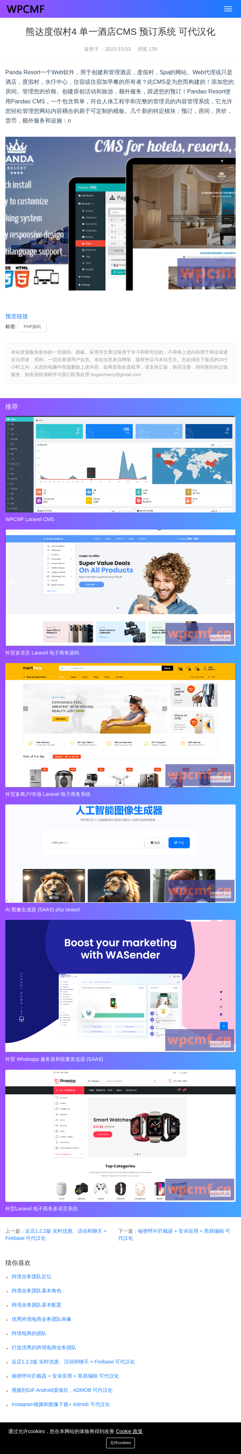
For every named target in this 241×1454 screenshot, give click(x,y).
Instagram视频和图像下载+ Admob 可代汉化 (61, 1404)
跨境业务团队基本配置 (36, 1304)
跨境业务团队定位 (31, 1276)
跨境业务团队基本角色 (36, 1290)
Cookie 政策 (129, 1431)
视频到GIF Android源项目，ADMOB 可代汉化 (62, 1390)
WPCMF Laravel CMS (29, 519)
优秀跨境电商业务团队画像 (41, 1319)
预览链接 (16, 316)
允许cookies (120, 1443)
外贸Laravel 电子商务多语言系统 (41, 1208)
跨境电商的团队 (29, 1333)
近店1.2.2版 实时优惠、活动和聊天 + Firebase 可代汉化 (73, 1361)
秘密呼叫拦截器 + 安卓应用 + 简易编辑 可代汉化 (65, 1375)
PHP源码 (32, 326)
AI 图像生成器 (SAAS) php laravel (42, 909)
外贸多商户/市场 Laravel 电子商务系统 (48, 794)
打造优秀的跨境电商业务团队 (44, 1347)
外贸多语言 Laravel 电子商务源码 (42, 653)
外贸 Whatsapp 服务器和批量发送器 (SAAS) (54, 1059)
